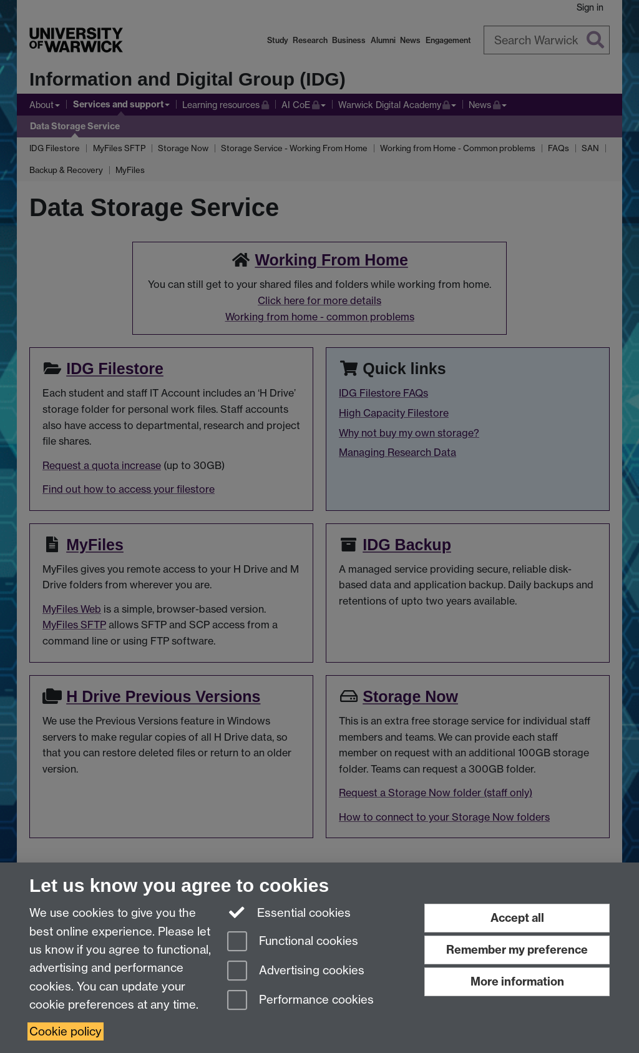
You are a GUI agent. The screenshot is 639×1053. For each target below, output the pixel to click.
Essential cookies (289, 912)
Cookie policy (65, 1031)
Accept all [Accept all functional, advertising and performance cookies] (517, 918)
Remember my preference (517, 949)
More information (517, 981)
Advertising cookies (295, 971)
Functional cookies (292, 942)
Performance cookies (300, 1000)
